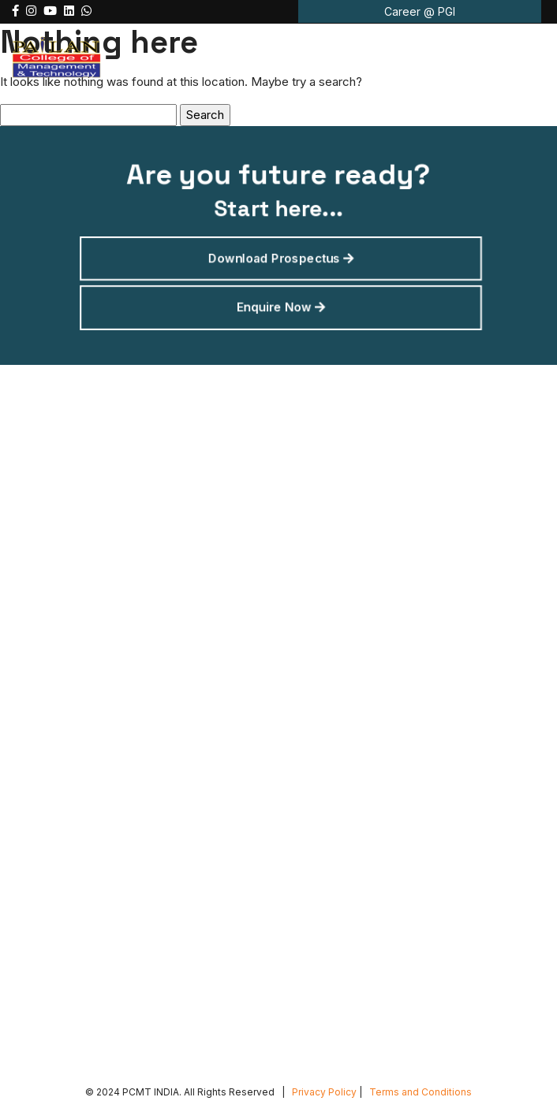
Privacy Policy (324, 1092)
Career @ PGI (419, 11)
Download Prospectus (281, 257)
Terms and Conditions (420, 1092)
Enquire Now (281, 304)
